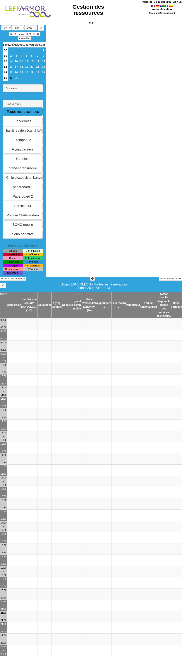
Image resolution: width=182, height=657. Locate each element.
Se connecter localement (162, 13)
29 (43, 72)
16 (11, 66)
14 (37, 61)
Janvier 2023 (24, 34)
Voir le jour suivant (170, 278)
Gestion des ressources (88, 10)
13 (31, 61)
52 (5, 50)
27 (31, 72)
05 (5, 77)
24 (16, 72)
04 (5, 72)
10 (16, 61)
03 (5, 66)
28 (37, 72)
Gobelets (67, 304)
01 (5, 55)
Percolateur (133, 304)
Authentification (162, 9)
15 (43, 61)
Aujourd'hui (24, 38)
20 (31, 66)
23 (11, 72)
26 (26, 72)
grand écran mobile (77, 305)
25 (21, 72)
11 (21, 61)
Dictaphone (44, 304)
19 (26, 66)
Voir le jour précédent (13, 278)
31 (16, 77)
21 (37, 66)
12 (26, 61)
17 (16, 66)
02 (5, 61)
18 (21, 66)
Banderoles (14, 304)
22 (43, 66)
